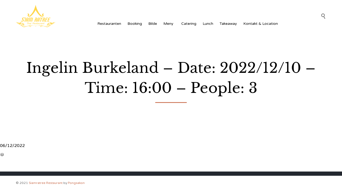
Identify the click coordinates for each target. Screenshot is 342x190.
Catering (188, 23)
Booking (134, 23)
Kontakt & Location (260, 23)
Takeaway (228, 23)
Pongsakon (76, 183)
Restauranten (109, 23)
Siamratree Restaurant (46, 183)
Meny (169, 23)
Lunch (208, 23)
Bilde (152, 23)
